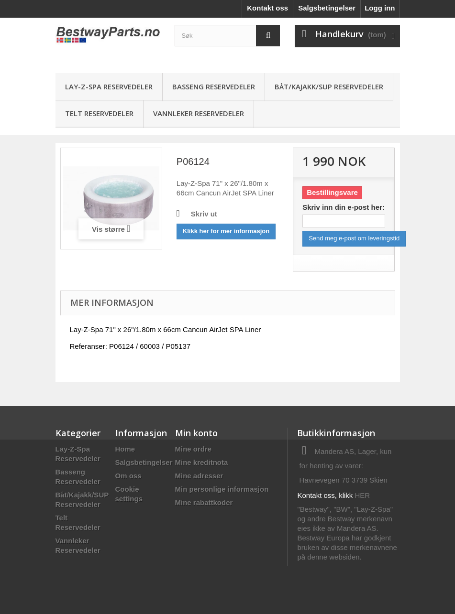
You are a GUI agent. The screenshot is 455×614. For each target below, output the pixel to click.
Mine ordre (193, 449)
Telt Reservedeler (99, 113)
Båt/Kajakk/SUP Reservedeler (329, 86)
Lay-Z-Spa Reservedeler (109, 86)
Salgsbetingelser (326, 8)
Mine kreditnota (201, 462)
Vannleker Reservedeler (198, 113)
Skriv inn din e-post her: (343, 207)
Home (125, 449)
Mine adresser (199, 476)
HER (362, 495)
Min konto (196, 433)
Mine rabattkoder (204, 502)
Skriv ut (204, 214)
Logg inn (380, 8)
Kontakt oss (267, 8)
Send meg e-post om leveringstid (354, 238)
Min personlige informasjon (222, 489)
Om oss (128, 476)
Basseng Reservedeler (213, 86)
